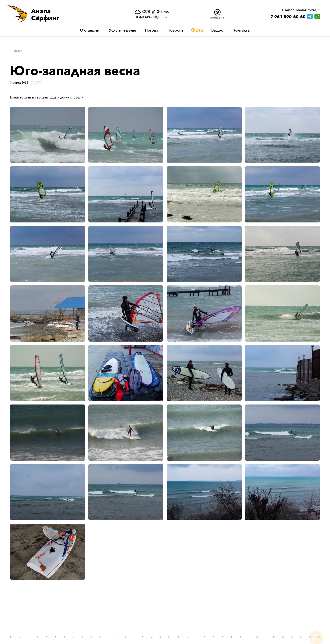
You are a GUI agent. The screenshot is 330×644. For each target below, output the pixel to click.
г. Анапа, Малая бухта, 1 (301, 10)
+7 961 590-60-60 (287, 17)
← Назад (16, 51)
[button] (60, 13)
